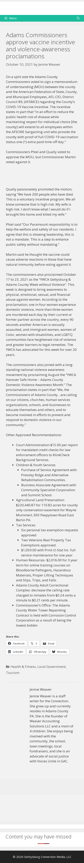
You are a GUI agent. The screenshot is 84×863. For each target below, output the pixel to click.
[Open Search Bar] (78, 18)
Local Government (51, 666)
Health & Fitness (23, 666)
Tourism (12, 672)
